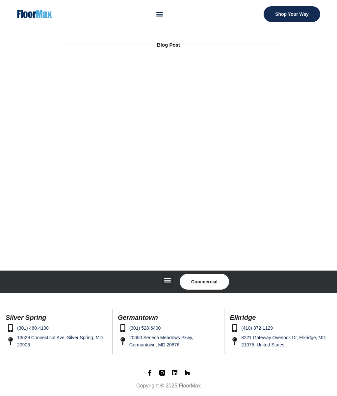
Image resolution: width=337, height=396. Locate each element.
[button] (159, 14)
